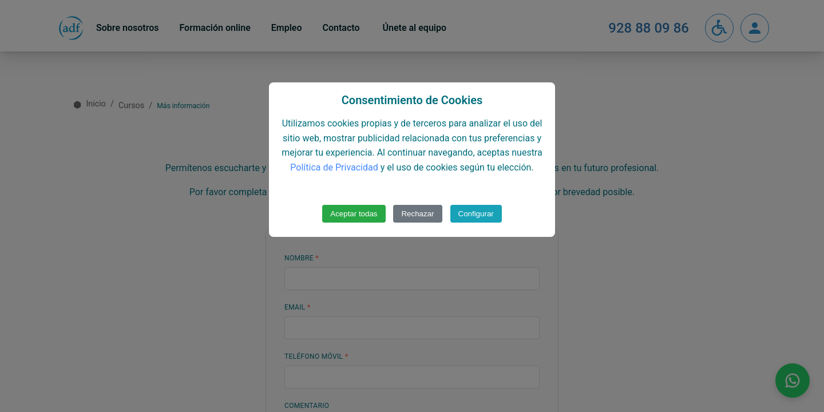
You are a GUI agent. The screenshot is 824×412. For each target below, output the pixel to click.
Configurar (476, 213)
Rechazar (417, 213)
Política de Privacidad (334, 167)
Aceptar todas (353, 213)
